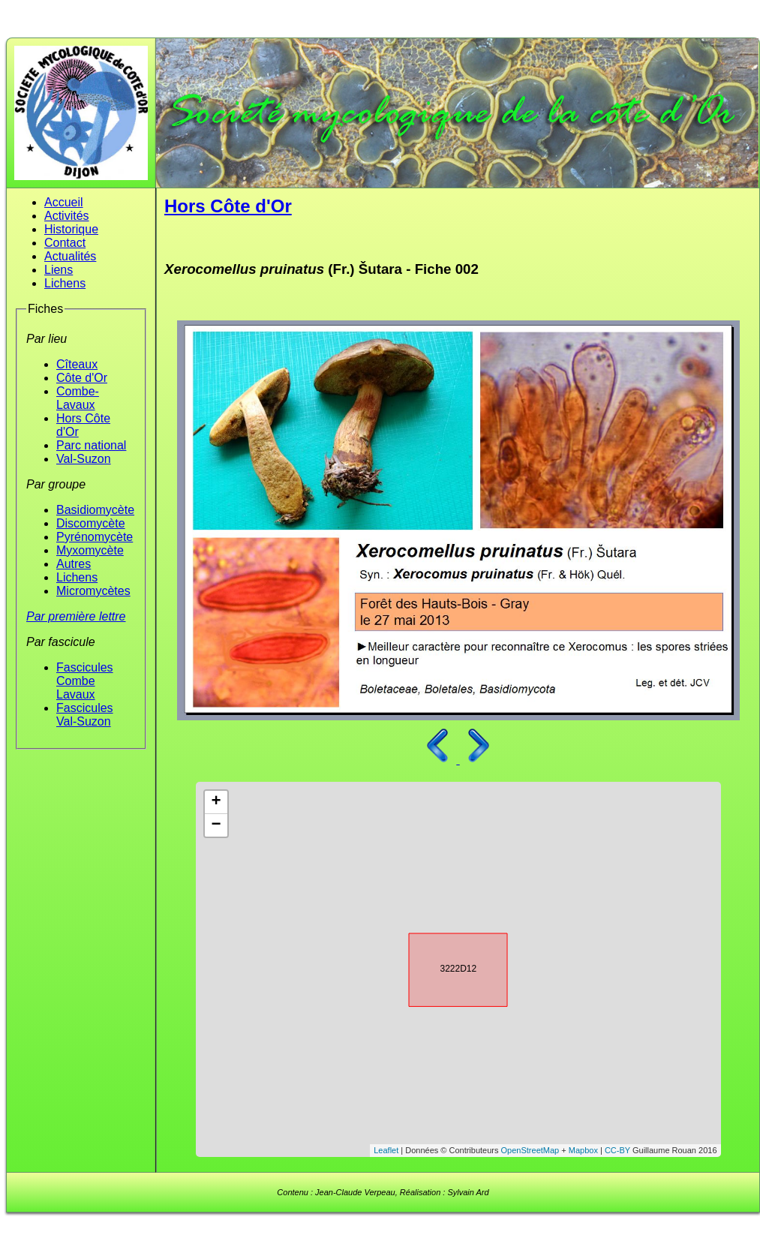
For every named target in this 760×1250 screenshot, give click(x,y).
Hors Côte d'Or (228, 206)
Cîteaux (77, 364)
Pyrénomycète (94, 536)
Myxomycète (90, 550)
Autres (73, 563)
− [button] (216, 825)
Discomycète (90, 523)
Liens (58, 269)
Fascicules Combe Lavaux (84, 681)
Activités (66, 215)
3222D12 (444, 967)
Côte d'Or (81, 377)
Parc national (91, 445)
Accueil (63, 202)
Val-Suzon (83, 458)
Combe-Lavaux (77, 398)
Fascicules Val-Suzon (84, 715)
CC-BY (617, 1150)
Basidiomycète (95, 509)
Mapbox (583, 1150)
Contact (65, 242)
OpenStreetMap (530, 1150)
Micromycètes (93, 590)
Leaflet (386, 1150)
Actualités (70, 256)
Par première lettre (76, 616)
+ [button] (216, 802)
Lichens (65, 283)
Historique (71, 229)
